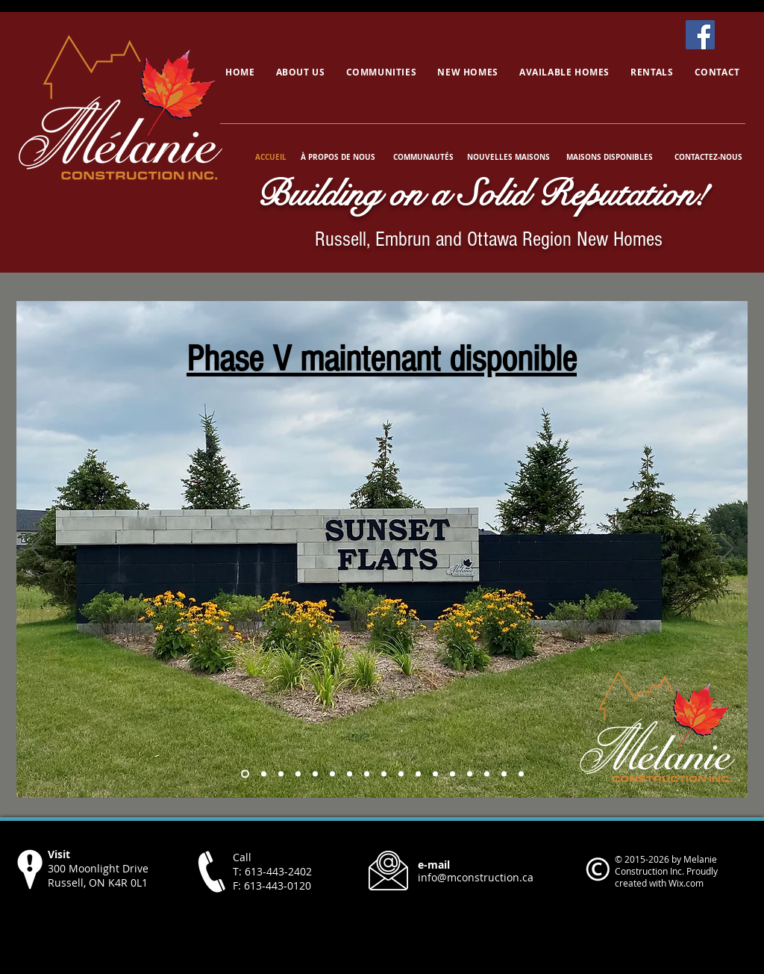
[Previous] (37, 549)
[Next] (726, 549)
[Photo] (281, 774)
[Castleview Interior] (486, 774)
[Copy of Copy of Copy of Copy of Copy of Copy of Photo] (383, 774)
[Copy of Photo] (298, 774)
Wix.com (686, 883)
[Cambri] (521, 774)
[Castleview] (452, 774)
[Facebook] (700, 34)
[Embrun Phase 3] (263, 774)
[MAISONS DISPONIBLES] (609, 157)
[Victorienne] (504, 774)
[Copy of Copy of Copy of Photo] (332, 774)
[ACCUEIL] (272, 157)
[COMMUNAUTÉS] (423, 157)
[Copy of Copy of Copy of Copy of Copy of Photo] (366, 774)
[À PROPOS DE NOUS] (338, 157)
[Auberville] (435, 774)
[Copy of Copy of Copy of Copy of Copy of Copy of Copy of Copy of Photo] (418, 774)
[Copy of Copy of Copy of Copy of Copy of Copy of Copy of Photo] (401, 774)
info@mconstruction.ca (475, 877)
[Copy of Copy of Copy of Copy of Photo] (349, 774)
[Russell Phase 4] (245, 774)
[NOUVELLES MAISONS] (508, 157)
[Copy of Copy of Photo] (315, 774)
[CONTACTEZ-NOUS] (708, 157)
